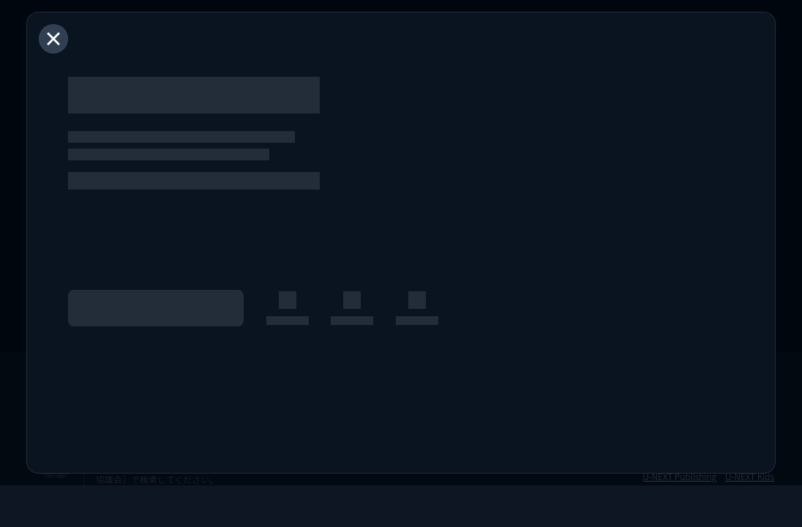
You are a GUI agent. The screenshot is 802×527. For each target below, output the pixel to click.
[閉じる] (53, 38)
